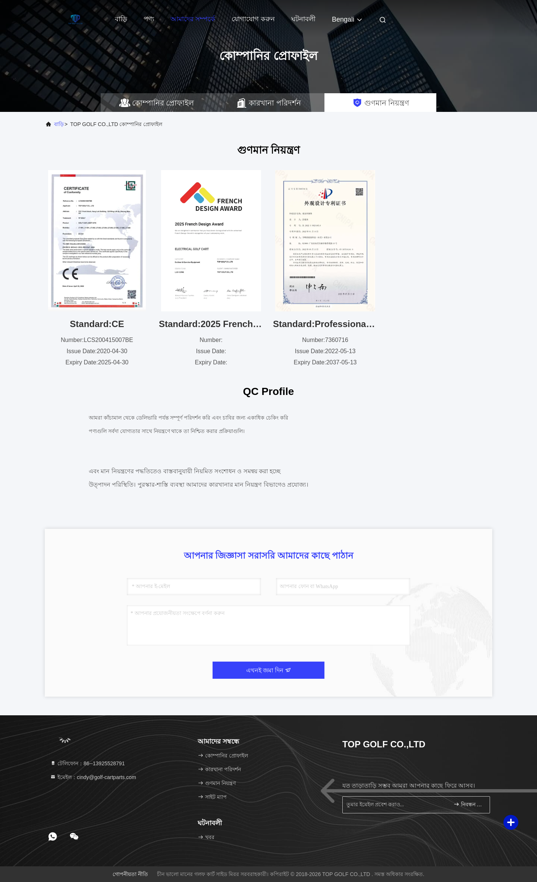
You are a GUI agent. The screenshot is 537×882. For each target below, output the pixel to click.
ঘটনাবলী (303, 19)
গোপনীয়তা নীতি (130, 874)
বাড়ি (121, 19)
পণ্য (149, 19)
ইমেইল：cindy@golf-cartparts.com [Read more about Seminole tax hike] (93, 777)
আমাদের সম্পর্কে (192, 19)
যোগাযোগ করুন (253, 19)
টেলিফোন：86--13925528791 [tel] (87, 763)
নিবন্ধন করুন (468, 804)
